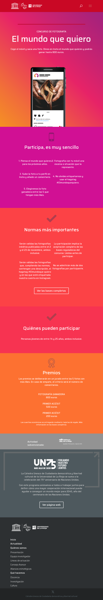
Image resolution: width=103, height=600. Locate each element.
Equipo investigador (20, 556)
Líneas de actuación (20, 560)
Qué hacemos (17, 573)
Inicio (13, 539)
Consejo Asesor (18, 564)
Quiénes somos (18, 548)
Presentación (16, 552)
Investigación (17, 581)
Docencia (15, 577)
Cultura (13, 585)
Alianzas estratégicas (21, 569)
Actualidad (16, 544)
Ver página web (51, 505)
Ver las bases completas (51, 291)
